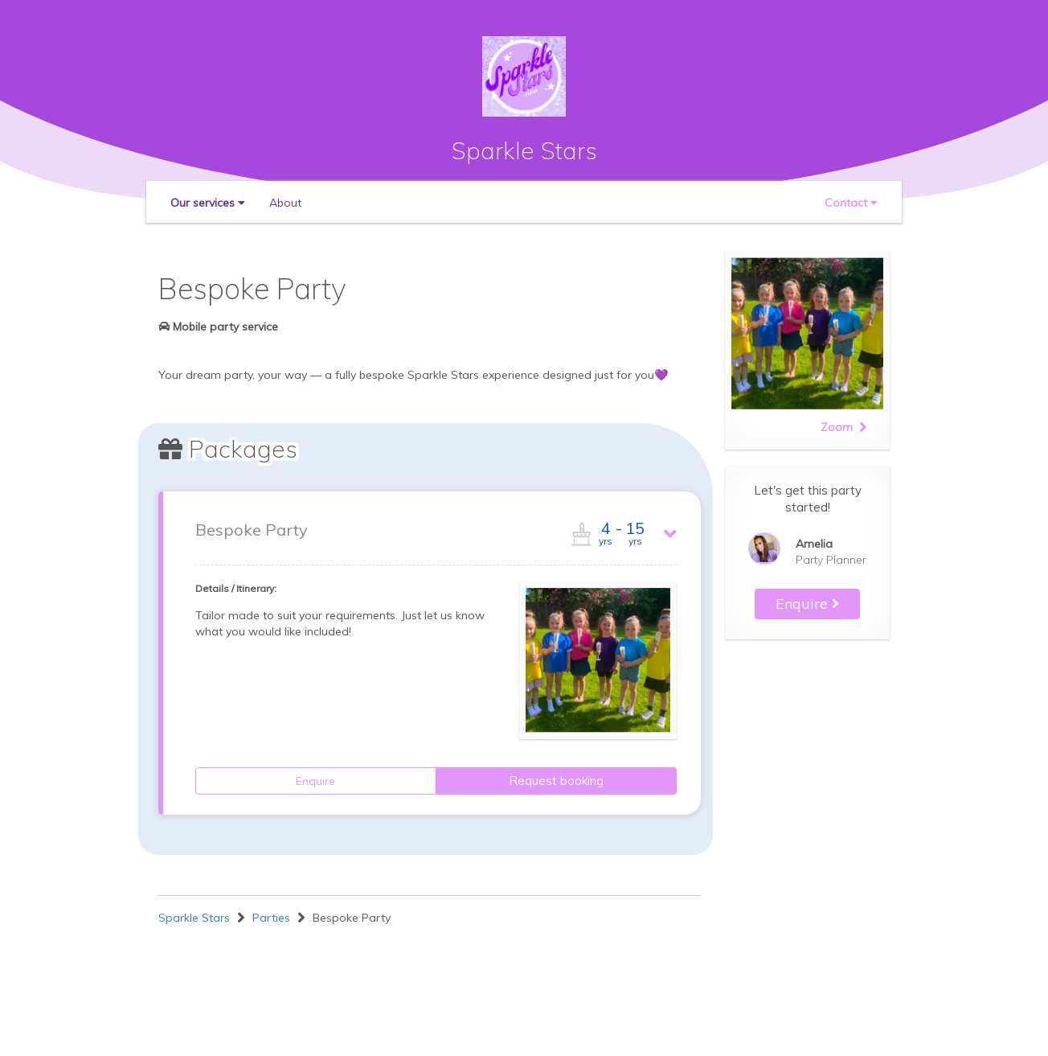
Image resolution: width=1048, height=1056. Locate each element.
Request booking (556, 780)
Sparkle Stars (524, 150)
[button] (207, 203)
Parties (271, 917)
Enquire (315, 781)
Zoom (844, 427)
